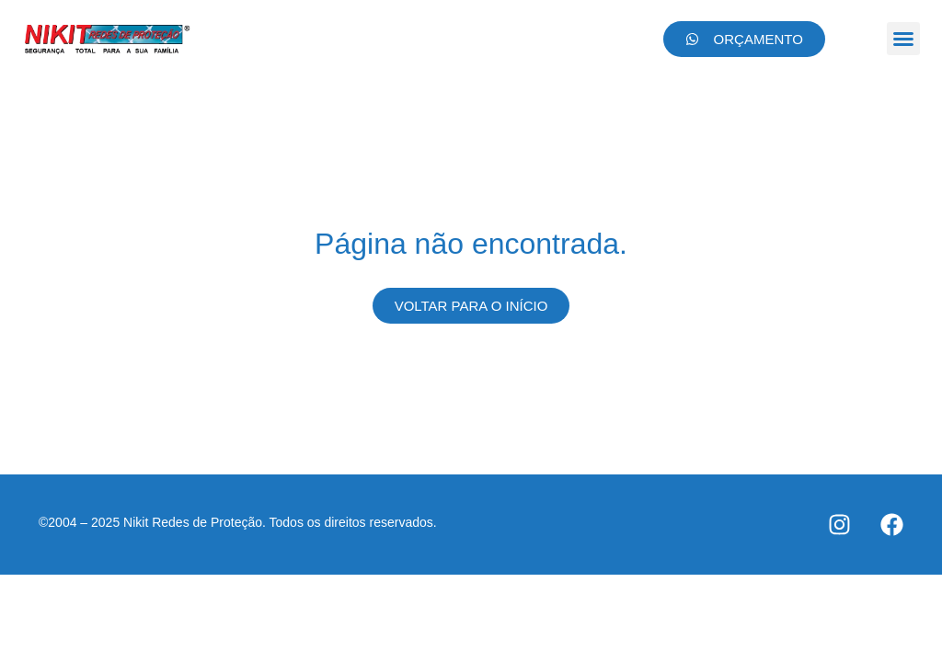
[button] (903, 38)
